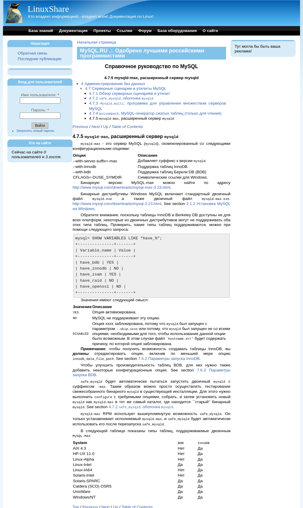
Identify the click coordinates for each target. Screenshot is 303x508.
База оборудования (177, 30)
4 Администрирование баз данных (113, 83)
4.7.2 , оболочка (121, 98)
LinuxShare (48, 9)
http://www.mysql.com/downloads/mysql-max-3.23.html (121, 185)
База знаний (40, 30)
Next (95, 125)
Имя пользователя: (40, 95)
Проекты (102, 30)
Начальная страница (96, 42)
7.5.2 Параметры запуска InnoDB (169, 354)
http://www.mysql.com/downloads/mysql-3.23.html (116, 201)
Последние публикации (39, 59)
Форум (145, 30)
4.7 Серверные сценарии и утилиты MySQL (125, 88)
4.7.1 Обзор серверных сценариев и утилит (129, 93)
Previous (80, 125)
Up (105, 125)
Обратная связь (32, 53)
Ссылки (125, 30)
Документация (73, 30)
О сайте (210, 30)
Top (75, 499)
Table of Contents (127, 125)
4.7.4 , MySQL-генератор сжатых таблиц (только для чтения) (155, 112)
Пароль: (40, 110)
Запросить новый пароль (35, 130)
